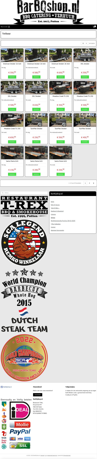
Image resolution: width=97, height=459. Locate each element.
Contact (53, 227)
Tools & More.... (55, 208)
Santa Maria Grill (12, 161)
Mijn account (5, 27)
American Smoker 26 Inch (12, 64)
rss (46, 455)
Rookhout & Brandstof (57, 211)
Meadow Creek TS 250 (61, 96)
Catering (53, 214)
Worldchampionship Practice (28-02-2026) (63, 221)
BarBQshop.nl (6, 387)
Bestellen (12, 77)
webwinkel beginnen (52, 455)
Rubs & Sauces (55, 205)
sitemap (42, 455)
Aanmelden (38, 395)
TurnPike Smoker (36, 129)
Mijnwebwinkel (66, 455)
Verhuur (53, 218)
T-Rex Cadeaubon (56, 224)
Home (52, 202)
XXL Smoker (85, 64)
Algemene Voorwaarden (57, 230)
